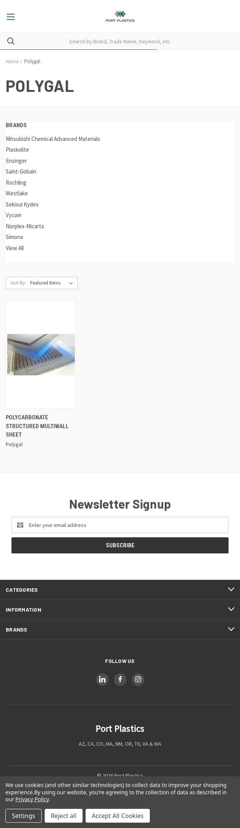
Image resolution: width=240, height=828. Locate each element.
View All (15, 248)
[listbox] (53, 283)
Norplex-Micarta (25, 226)
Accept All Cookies (118, 816)
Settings (23, 816)
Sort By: (18, 283)
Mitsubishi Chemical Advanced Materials (53, 138)
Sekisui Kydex (22, 204)
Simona (14, 237)
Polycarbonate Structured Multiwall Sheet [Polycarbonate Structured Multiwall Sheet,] (37, 426)
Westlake (17, 193)
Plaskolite (17, 149)
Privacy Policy (32, 799)
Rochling (16, 182)
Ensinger (16, 160)
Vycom (13, 215)
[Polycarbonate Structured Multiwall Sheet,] (41, 354)
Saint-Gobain (21, 171)
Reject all (63, 816)
